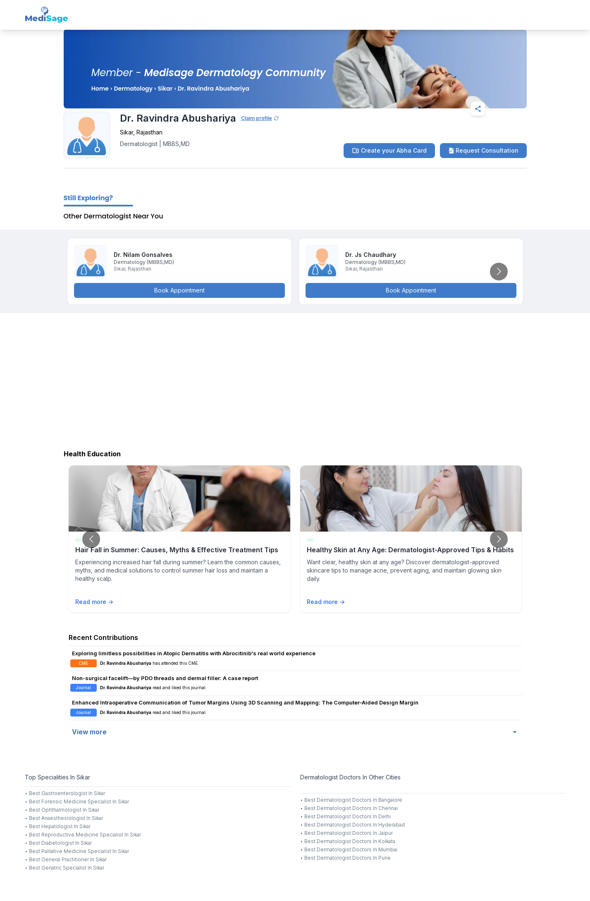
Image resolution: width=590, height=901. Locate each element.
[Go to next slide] (499, 271)
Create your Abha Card (389, 150)
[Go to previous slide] (91, 539)
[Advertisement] (295, 379)
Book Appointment (179, 290)
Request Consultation (483, 150)
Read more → (94, 601)
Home (100, 88)
